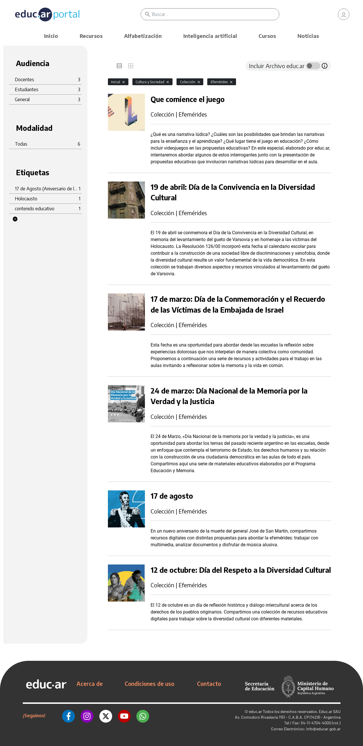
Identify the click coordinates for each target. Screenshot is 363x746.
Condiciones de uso (149, 683)
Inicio (51, 35)
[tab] (119, 65)
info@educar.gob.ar (323, 728)
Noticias (308, 35)
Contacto (209, 683)
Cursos (267, 35)
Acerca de (90, 683)
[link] (343, 14)
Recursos (91, 35)
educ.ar (255, 711)
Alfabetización (143, 35)
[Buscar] (215, 14)
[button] (15, 219)
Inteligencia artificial (210, 35)
